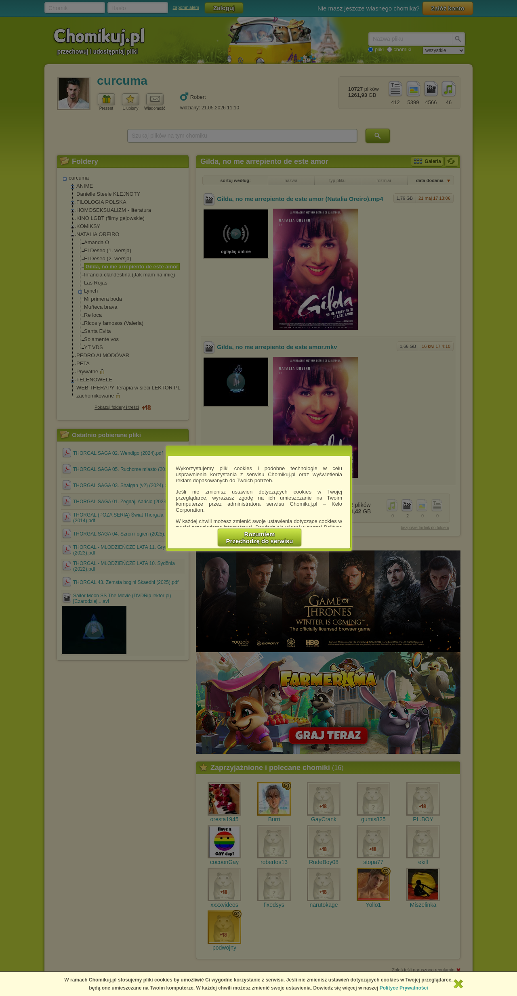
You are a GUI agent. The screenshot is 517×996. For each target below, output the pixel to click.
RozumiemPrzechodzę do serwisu (259, 537)
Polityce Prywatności (404, 988)
